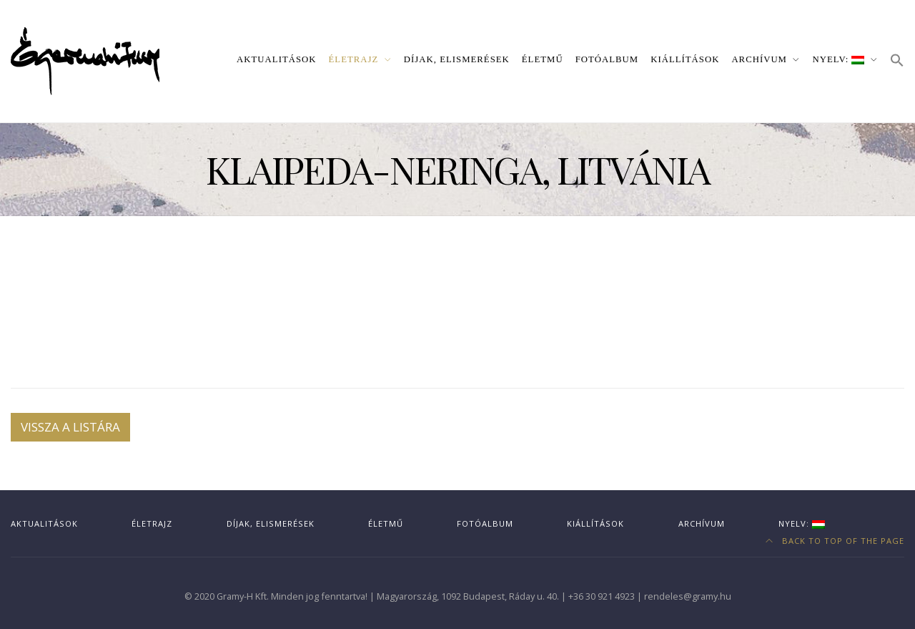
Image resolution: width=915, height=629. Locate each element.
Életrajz (354, 59)
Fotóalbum (607, 59)
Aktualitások (276, 59)
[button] (897, 61)
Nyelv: (839, 59)
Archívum (759, 59)
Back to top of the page (835, 540)
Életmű (542, 59)
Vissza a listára (70, 427)
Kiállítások (685, 59)
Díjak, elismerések (457, 59)
